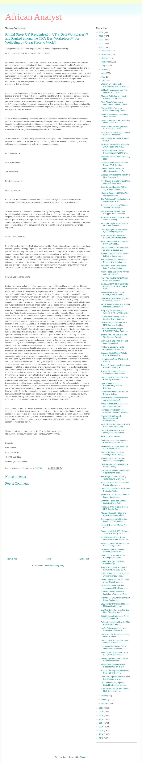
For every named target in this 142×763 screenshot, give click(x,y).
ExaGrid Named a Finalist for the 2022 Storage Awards (115, 611)
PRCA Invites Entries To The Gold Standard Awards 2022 (115, 305)
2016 (101, 727)
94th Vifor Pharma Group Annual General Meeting (115, 218)
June (103, 73)
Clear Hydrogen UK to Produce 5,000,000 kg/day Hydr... (114, 230)
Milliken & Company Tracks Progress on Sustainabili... (113, 348)
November (106, 54)
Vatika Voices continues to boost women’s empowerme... (114, 574)
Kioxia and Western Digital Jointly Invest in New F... (115, 635)
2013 (101, 738)
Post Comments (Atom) (54, 566)
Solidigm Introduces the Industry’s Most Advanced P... (115, 176)
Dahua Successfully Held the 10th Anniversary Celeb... (115, 623)
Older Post (84, 559)
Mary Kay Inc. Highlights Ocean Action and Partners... (114, 279)
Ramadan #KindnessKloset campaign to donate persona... (115, 411)
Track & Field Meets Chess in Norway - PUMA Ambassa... (114, 372)
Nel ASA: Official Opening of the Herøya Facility (114, 465)
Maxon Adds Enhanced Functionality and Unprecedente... (111, 418)
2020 (101, 712)
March (104, 696)
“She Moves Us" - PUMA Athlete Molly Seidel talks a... (114, 690)
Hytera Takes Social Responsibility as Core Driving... (111, 385)
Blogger (83, 757)
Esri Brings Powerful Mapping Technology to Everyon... (113, 477)
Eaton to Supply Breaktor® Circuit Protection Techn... (115, 490)
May (103, 77)
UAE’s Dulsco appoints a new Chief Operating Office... (113, 629)
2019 (101, 715)
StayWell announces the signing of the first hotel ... (114, 115)
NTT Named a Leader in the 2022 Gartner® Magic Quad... (115, 182)
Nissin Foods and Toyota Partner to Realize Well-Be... (115, 273)
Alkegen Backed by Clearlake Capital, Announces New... (113, 514)
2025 (101, 36)
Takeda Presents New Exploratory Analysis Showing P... (115, 366)
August (104, 66)
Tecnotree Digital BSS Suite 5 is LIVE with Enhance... (114, 224)
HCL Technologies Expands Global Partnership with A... (113, 684)
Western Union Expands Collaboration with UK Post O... (115, 85)
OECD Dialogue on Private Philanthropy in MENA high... (114, 151)
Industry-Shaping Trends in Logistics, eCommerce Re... (114, 593)
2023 (101, 44)
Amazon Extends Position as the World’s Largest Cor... (115, 544)
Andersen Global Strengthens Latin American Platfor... (113, 267)
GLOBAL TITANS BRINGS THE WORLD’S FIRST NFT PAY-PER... (114, 286)
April (103, 81)
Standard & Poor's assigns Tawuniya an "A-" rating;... (113, 453)
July (103, 69)
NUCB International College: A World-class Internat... (114, 405)
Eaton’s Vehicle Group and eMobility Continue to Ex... (113, 170)
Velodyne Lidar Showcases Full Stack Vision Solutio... (114, 447)
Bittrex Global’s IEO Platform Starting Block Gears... (113, 556)
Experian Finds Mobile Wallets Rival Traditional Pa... (114, 354)
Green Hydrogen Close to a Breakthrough (112, 562)
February (105, 699)
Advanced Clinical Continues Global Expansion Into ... (113, 550)
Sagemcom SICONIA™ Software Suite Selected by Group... (115, 532)
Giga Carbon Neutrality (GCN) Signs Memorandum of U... (113, 188)
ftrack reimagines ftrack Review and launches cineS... (114, 399)
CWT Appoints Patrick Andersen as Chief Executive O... (114, 248)
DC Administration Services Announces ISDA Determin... (114, 587)
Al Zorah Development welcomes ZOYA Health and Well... (115, 145)
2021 (101, 708)
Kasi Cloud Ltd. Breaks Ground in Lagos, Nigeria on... (115, 496)
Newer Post (12, 559)
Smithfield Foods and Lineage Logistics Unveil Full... (113, 502)
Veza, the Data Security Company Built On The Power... (115, 133)
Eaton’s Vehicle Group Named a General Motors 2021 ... (114, 641)
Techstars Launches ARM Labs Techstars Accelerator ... (114, 206)
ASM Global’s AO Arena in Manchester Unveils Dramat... (114, 103)
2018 (101, 719)
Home (48, 559)
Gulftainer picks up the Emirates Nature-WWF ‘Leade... (114, 164)
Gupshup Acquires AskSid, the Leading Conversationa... (114, 520)
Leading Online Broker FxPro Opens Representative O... (113, 647)
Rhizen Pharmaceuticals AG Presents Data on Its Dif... (113, 665)
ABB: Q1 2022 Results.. (111, 436)
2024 (101, 40)
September (106, 62)
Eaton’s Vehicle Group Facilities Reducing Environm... (114, 378)
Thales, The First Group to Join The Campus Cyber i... (114, 336)
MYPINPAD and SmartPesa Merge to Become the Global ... (115, 538)
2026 (101, 32)
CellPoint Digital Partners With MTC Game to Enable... (114, 324)
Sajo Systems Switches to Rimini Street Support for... (115, 617)
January (105, 703)
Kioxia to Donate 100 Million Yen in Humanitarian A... (114, 194)
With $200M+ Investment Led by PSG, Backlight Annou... (115, 653)
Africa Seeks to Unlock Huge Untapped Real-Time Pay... (113, 212)
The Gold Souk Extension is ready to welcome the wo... (115, 200)
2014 (101, 734)
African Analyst (33, 17)
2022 (101, 47)
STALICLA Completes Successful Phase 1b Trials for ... (115, 671)
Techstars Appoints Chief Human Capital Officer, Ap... (115, 483)
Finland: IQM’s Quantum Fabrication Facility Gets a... (114, 109)
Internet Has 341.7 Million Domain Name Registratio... (115, 599)
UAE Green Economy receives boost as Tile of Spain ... (114, 317)
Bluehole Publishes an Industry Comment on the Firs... (114, 97)
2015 (101, 730)
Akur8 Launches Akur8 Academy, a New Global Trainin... (115, 580)
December (106, 50)
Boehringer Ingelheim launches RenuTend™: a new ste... (114, 441)
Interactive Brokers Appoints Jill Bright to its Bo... (114, 393)
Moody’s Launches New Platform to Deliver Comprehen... (115, 255)
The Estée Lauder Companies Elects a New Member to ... (113, 261)
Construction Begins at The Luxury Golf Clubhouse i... (113, 431)
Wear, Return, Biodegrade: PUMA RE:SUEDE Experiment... (115, 425)
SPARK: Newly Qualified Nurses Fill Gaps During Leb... (114, 605)
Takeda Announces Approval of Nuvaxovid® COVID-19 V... (114, 568)
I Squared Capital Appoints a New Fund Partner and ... (115, 677)
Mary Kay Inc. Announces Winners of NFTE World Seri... (115, 311)
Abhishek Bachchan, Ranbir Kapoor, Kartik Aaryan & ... (113, 293)
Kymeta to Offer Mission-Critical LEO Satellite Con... (114, 508)
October (105, 58)
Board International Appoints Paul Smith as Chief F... (115, 242)
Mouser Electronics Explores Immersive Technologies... (113, 459)
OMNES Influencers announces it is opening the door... (115, 471)
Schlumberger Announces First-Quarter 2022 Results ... (114, 91)
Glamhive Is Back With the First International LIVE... (114, 342)
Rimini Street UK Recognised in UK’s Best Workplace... (114, 127)
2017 (101, 723)
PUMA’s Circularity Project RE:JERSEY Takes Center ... (114, 330)
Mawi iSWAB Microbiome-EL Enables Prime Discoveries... (114, 236)
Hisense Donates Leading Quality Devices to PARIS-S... (115, 299)
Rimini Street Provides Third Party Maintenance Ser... (115, 121)
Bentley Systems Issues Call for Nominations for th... (114, 659)
